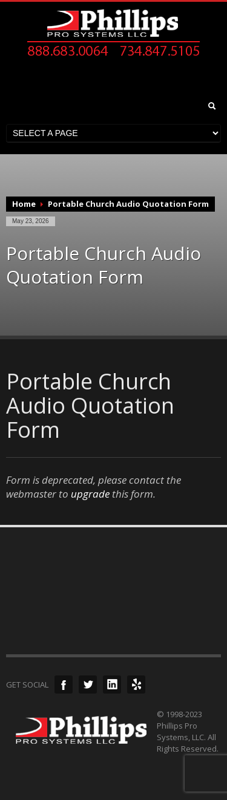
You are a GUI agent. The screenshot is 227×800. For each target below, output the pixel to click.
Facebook (63, 684)
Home (24, 203)
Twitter (88, 684)
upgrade (90, 494)
